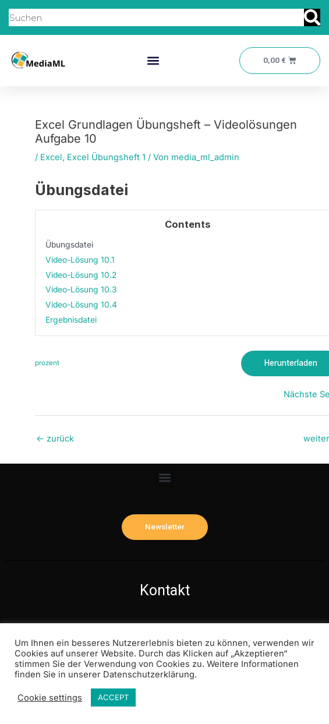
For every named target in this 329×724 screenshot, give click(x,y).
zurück (55, 438)
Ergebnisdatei (71, 319)
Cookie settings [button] (49, 698)
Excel (51, 157)
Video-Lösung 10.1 (80, 259)
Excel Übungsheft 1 (106, 157)
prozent (47, 363)
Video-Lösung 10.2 (80, 275)
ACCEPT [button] (113, 697)
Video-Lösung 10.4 (81, 304)
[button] (153, 60)
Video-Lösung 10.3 (81, 289)
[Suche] (312, 17)
